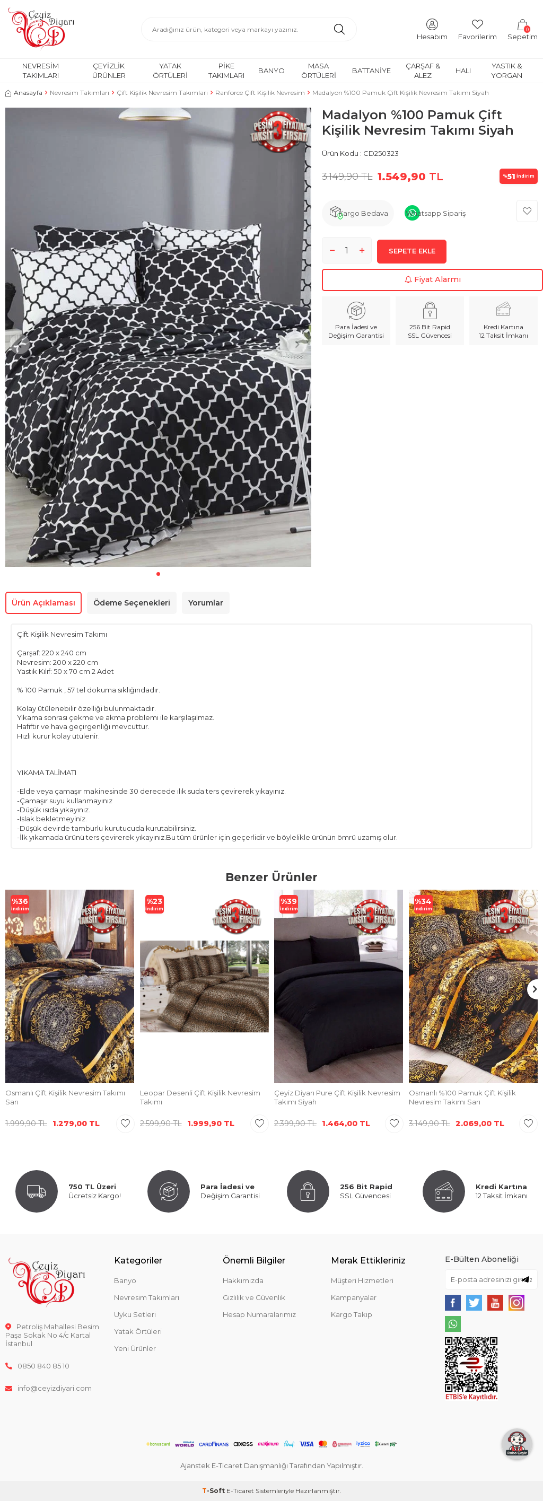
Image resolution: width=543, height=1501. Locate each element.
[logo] (41, 29)
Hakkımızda (243, 1280)
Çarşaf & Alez (423, 70)
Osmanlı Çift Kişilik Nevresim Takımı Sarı (65, 1097)
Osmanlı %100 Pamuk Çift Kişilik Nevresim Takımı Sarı (462, 1097)
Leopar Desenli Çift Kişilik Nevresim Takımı (200, 1097)
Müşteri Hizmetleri (362, 1280)
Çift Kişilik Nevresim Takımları (162, 92)
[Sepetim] (522, 28)
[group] (158, 337)
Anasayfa (23, 92)
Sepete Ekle (412, 254)
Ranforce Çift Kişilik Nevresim (260, 92)
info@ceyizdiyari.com (48, 1388)
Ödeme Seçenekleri (131, 603)
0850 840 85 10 (37, 1366)
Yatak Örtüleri (170, 70)
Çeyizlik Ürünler (109, 70)
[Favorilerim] (477, 28)
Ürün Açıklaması (43, 603)
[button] (158, 574)
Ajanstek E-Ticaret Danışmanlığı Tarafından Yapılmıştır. (271, 1465)
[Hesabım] (432, 28)
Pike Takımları (226, 70)
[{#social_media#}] (453, 1303)
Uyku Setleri (135, 1314)
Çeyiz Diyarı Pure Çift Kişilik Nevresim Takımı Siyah (337, 1097)
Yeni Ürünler (135, 1348)
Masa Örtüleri (318, 70)
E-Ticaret (240, 1491)
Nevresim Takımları (40, 70)
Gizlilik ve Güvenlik (254, 1297)
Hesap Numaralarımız (259, 1314)
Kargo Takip (351, 1314)
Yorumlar (205, 603)
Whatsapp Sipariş (436, 213)
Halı (463, 70)
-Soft (214, 1491)
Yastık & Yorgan (506, 70)
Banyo (271, 70)
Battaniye (371, 70)
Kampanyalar (353, 1297)
